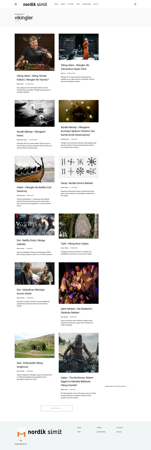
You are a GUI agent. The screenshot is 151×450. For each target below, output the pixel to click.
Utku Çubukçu (64, 317)
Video (79, 432)
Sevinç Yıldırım (64, 187)
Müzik (79, 428)
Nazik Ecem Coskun (22, 140)
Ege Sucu (63, 73)
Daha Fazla (55, 408)
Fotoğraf (120, 428)
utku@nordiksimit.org (21, 444)
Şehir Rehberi (101, 432)
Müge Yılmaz (20, 84)
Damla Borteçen (65, 139)
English (119, 432)
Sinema (99, 428)
